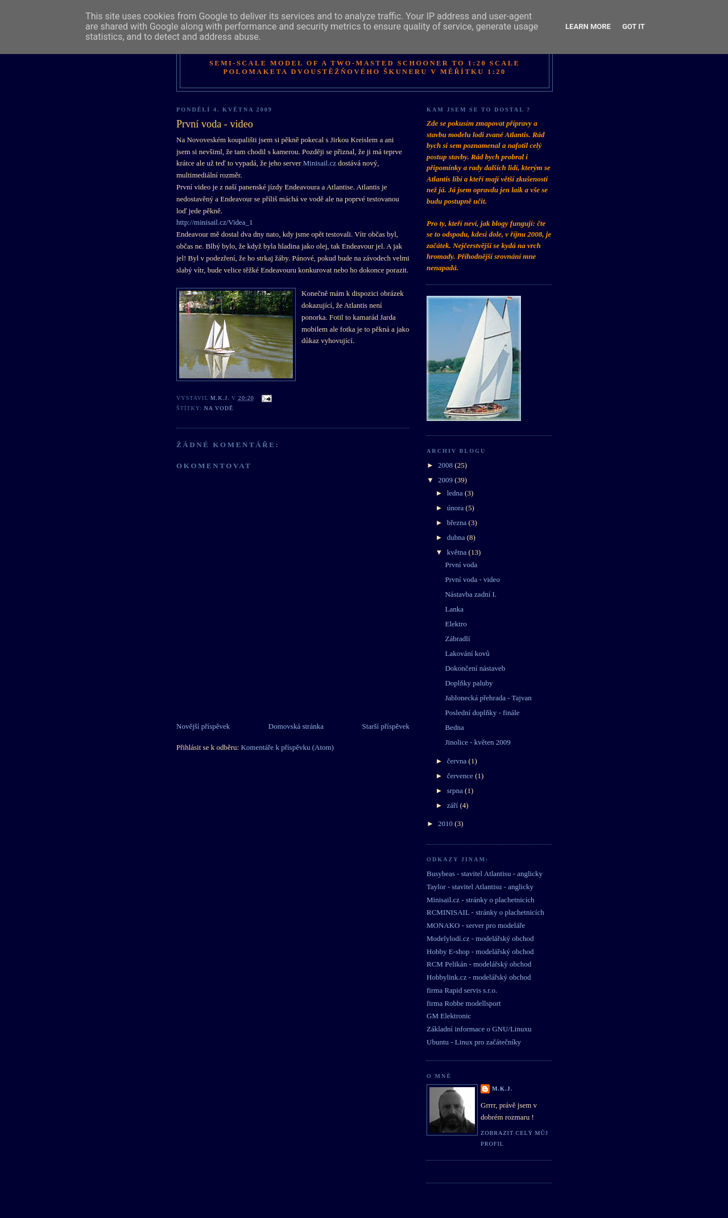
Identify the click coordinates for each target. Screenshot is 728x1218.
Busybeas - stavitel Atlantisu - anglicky (485, 873)
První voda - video (472, 579)
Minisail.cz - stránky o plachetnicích (481, 899)
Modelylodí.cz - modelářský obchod (480, 938)
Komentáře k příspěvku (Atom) (287, 747)
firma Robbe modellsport (464, 1003)
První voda (461, 564)
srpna (456, 790)
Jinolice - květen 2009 (477, 742)
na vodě (219, 408)
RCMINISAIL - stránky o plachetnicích (485, 912)
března (458, 522)
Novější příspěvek (203, 726)
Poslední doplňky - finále (482, 712)
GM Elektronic (449, 1015)
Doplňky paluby (469, 683)
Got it (633, 26)
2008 (446, 465)
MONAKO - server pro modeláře (476, 925)
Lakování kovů (467, 653)
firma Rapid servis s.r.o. (462, 990)
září (453, 805)
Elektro (455, 624)
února (456, 507)
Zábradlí (457, 638)
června (458, 761)
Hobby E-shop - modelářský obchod (480, 951)
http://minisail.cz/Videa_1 (214, 222)
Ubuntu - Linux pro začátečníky (474, 1042)
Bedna (454, 727)
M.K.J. (502, 1088)
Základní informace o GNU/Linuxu (479, 1029)
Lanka (454, 609)
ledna (456, 493)
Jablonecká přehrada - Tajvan (488, 697)
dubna (457, 537)
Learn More (588, 26)
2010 (446, 823)
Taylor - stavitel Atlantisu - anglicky (480, 886)
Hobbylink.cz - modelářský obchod (479, 977)
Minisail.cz (319, 163)
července (461, 775)
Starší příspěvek (386, 726)
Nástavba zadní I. (471, 594)
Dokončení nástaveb (475, 668)
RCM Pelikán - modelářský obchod (479, 964)
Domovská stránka (296, 726)
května (458, 552)
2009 (446, 480)
